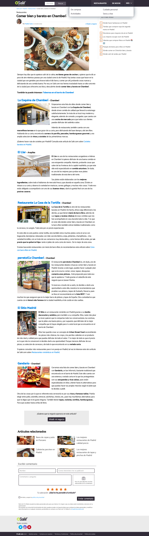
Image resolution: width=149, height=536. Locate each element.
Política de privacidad (76, 534)
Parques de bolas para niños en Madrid (116, 46)
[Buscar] (65, 3)
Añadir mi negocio (56, 419)
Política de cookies (90, 534)
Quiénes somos (33, 534)
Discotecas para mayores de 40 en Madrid (118, 33)
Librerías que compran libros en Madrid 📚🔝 (118, 42)
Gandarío (23, 363)
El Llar (22, 152)
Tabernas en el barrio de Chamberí (58, 92)
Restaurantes (32, 9)
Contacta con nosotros (46, 534)
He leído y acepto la (32, 497)
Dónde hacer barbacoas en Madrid (115, 23)
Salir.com (19, 9)
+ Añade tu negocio (91, 24)
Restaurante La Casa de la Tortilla (39, 202)
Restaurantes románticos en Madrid (45, 352)
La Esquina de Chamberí (33, 100)
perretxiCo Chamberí (31, 258)
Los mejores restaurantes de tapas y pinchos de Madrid (86, 452)
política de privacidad (38, 497)
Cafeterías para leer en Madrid (45, 451)
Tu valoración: (42, 493)
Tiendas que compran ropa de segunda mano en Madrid (116, 28)
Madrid (22, 5)
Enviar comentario (85, 498)
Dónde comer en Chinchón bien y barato (117, 50)
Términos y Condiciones (61, 534)
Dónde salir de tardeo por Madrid (114, 54)
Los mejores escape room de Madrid (116, 36)
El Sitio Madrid (27, 308)
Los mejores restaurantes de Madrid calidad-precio (86, 440)
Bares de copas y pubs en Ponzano (45, 439)
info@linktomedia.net (77, 509)
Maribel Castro (29, 24)
